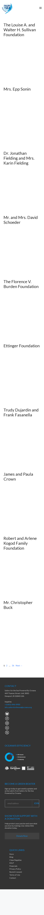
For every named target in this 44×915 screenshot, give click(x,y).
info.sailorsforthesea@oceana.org (18, 707)
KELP (11, 863)
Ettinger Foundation (22, 345)
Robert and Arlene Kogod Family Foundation (20, 543)
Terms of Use (14, 875)
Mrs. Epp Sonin (17, 88)
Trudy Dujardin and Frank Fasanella (21, 412)
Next (19, 665)
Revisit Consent (15, 872)
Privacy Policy (15, 869)
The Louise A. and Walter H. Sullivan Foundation (20, 29)
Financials (13, 866)
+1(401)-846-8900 (12, 704)
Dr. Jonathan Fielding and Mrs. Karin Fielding (19, 158)
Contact (12, 878)
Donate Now (22, 836)
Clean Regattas (15, 860)
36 (13, 665)
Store (11, 854)
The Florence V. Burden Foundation (21, 284)
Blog (11, 857)
